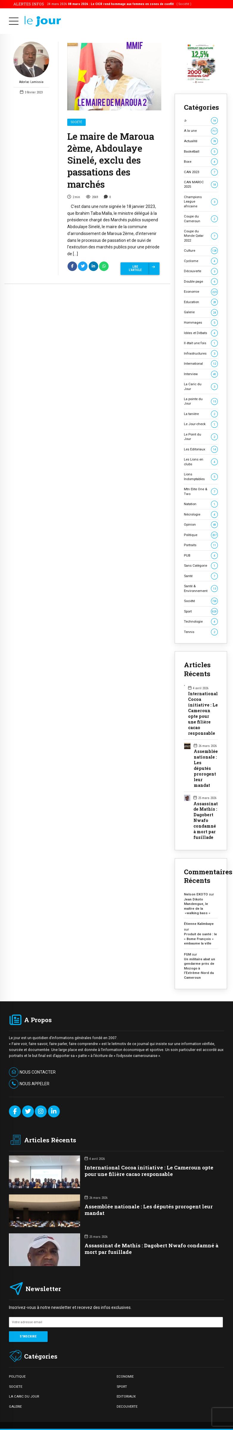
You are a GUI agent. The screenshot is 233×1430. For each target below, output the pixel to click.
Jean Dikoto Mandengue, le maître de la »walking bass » (197, 906)
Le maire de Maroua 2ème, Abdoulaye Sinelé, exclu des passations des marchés (110, 160)
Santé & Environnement (201, 588)
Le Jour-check (201, 424)
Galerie (201, 312)
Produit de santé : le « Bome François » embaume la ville (200, 938)
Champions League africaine (201, 201)
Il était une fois (201, 343)
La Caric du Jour (201, 386)
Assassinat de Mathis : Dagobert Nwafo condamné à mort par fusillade (205, 820)
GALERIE (15, 1406)
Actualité (201, 141)
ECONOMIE (125, 1376)
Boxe (201, 161)
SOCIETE (15, 1386)
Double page (201, 281)
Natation (201, 504)
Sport (201, 611)
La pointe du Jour (201, 401)
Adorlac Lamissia (31, 63)
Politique (201, 535)
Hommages (201, 322)
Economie (201, 291)
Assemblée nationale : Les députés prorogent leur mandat (206, 768)
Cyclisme (201, 261)
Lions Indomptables (201, 476)
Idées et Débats (201, 333)
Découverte (201, 271)
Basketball (201, 151)
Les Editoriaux (201, 449)
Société (76, 123)
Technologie (201, 621)
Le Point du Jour (201, 436)
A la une (201, 131)
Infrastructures (201, 353)
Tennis (201, 632)
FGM (187, 954)
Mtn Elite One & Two (201, 491)
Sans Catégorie (201, 565)
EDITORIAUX (126, 1396)
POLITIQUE (17, 1376)
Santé (201, 576)
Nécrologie (201, 514)
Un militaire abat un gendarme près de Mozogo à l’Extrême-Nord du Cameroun (199, 968)
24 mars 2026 (119, 4)
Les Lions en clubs (201, 461)
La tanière (201, 414)
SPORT (122, 1386)
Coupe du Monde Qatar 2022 (201, 235)
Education (201, 302)
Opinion (201, 524)
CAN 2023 (201, 172)
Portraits (201, 545)
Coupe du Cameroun (201, 218)
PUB (201, 555)
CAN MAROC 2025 (201, 184)
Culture (201, 250)
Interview (201, 374)
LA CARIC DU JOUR (24, 1396)
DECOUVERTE (127, 1406)
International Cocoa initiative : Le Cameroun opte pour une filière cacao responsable (203, 713)
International (201, 363)
